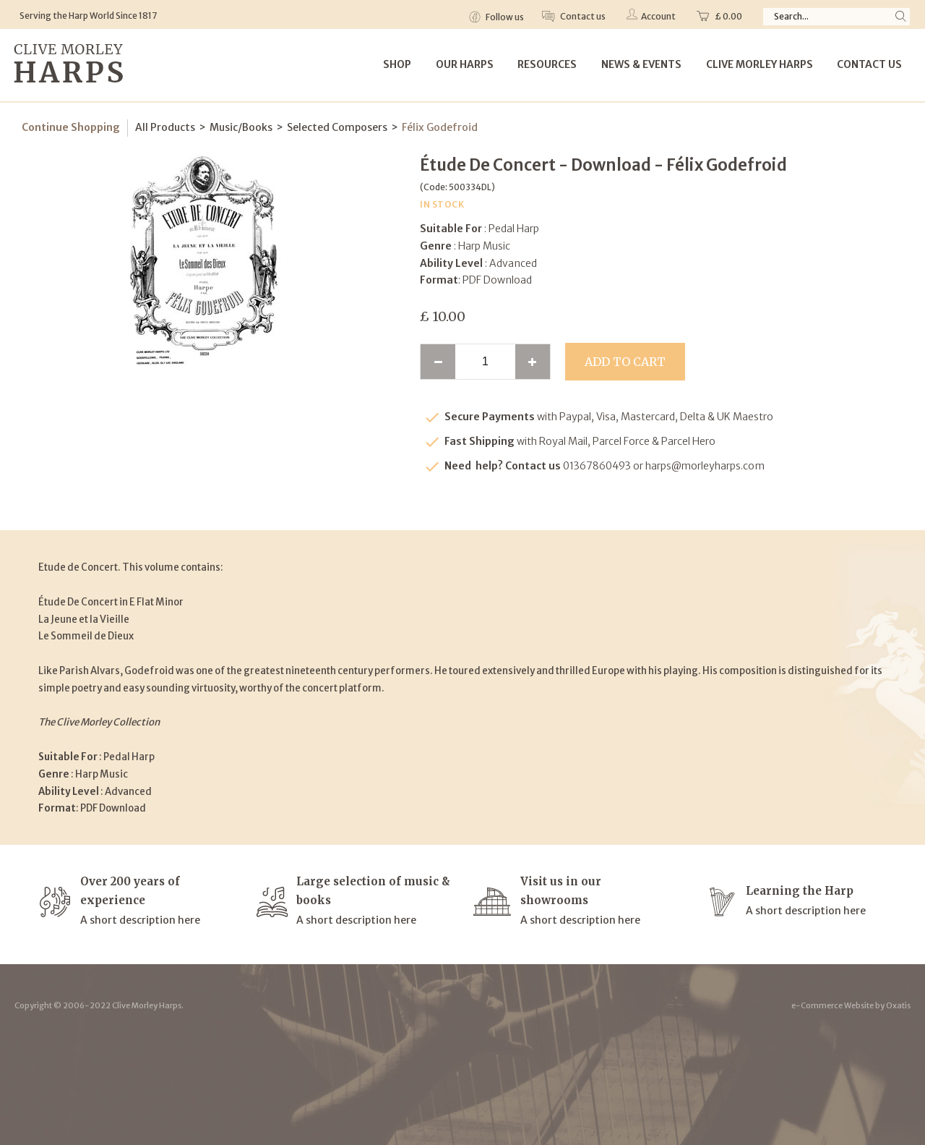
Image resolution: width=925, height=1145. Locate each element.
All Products (165, 127)
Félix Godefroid (440, 127)
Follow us (504, 17)
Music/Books (241, 127)
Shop (397, 64)
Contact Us (869, 64)
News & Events (641, 64)
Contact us (582, 16)
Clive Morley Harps (759, 64)
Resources (547, 64)
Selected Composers (337, 127)
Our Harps (465, 64)
